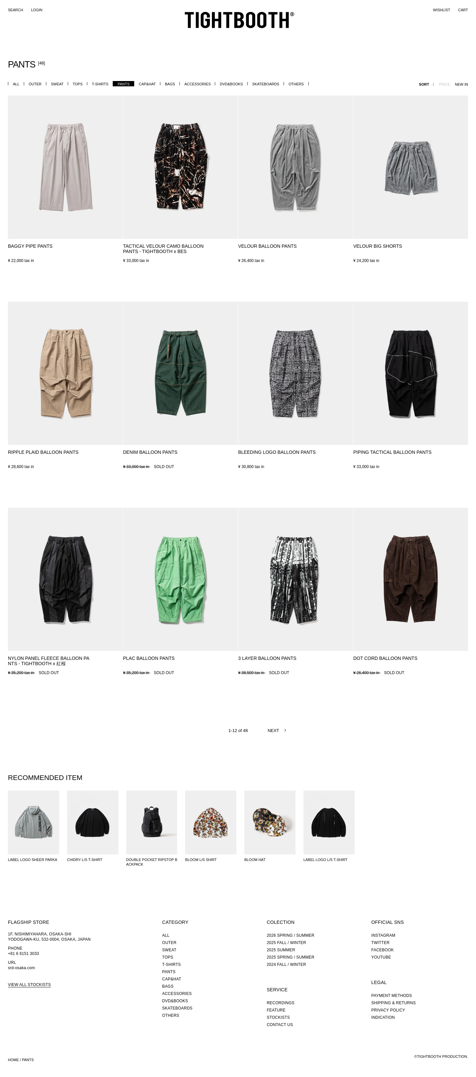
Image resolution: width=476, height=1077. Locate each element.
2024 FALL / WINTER (286, 964)
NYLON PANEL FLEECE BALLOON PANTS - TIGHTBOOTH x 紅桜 (48, 661)
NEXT (273, 730)
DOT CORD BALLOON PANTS (385, 658)
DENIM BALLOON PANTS (150, 452)
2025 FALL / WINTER (286, 942)
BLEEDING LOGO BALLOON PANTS (277, 452)
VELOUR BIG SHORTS (377, 246)
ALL (16, 84)
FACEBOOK (382, 950)
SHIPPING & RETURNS (393, 1003)
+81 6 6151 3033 (23, 953)
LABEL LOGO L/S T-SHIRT (325, 860)
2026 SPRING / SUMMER (290, 935)
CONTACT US (280, 1024)
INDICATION (383, 1017)
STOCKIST (292, 34)
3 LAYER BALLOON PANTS (267, 658)
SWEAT (57, 84)
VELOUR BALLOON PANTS (267, 246)
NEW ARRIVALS (147, 34)
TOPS (78, 84)
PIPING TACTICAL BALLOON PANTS (392, 452)
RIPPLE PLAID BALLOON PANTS (43, 452)
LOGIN (36, 10)
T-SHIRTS (100, 84)
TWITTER (380, 942)
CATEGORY (184, 34)
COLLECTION (224, 34)
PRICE (444, 84)
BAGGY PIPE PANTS (30, 246)
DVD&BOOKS (231, 84)
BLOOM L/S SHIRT (201, 860)
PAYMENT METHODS (391, 995)
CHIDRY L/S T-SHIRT (84, 860)
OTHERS (296, 84)
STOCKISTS (278, 1017)
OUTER (35, 84)
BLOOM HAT (254, 860)
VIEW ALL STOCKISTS (29, 984)
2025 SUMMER (281, 950)
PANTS (124, 84)
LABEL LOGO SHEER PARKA (32, 860)
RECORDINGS (330, 34)
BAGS (170, 84)
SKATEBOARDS (265, 84)
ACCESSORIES (197, 84)
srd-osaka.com (21, 968)
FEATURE (261, 34)
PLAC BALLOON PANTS (149, 658)
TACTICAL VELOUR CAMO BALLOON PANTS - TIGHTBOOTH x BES (163, 248)
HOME (13, 1060)
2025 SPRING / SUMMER (290, 957)
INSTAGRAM (383, 935)
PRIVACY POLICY (388, 1010)
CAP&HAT (147, 84)
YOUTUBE (381, 957)
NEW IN (461, 84)
